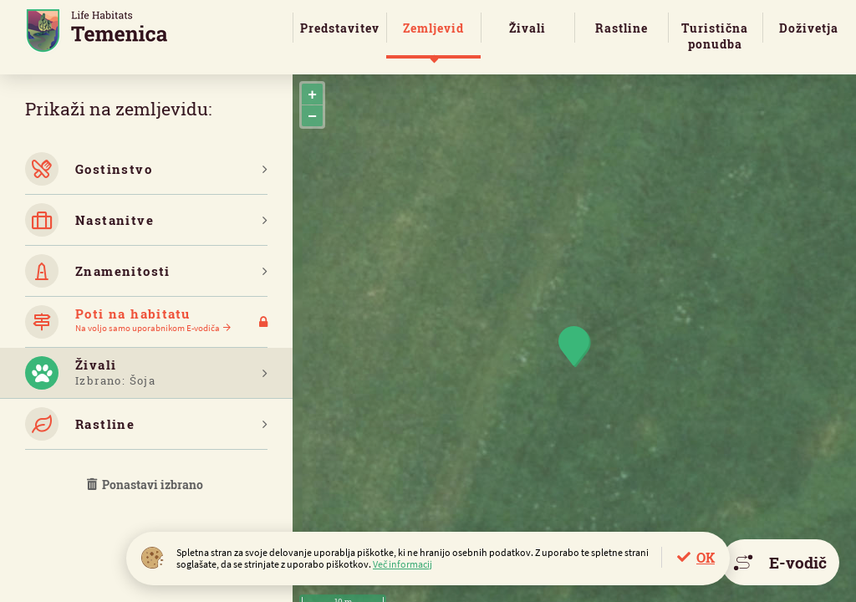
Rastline (621, 28)
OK (705, 557)
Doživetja (808, 28)
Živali (527, 28)
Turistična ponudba (714, 36)
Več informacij (402, 564)
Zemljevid (433, 28)
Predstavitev (340, 28)
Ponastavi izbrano (146, 484)
